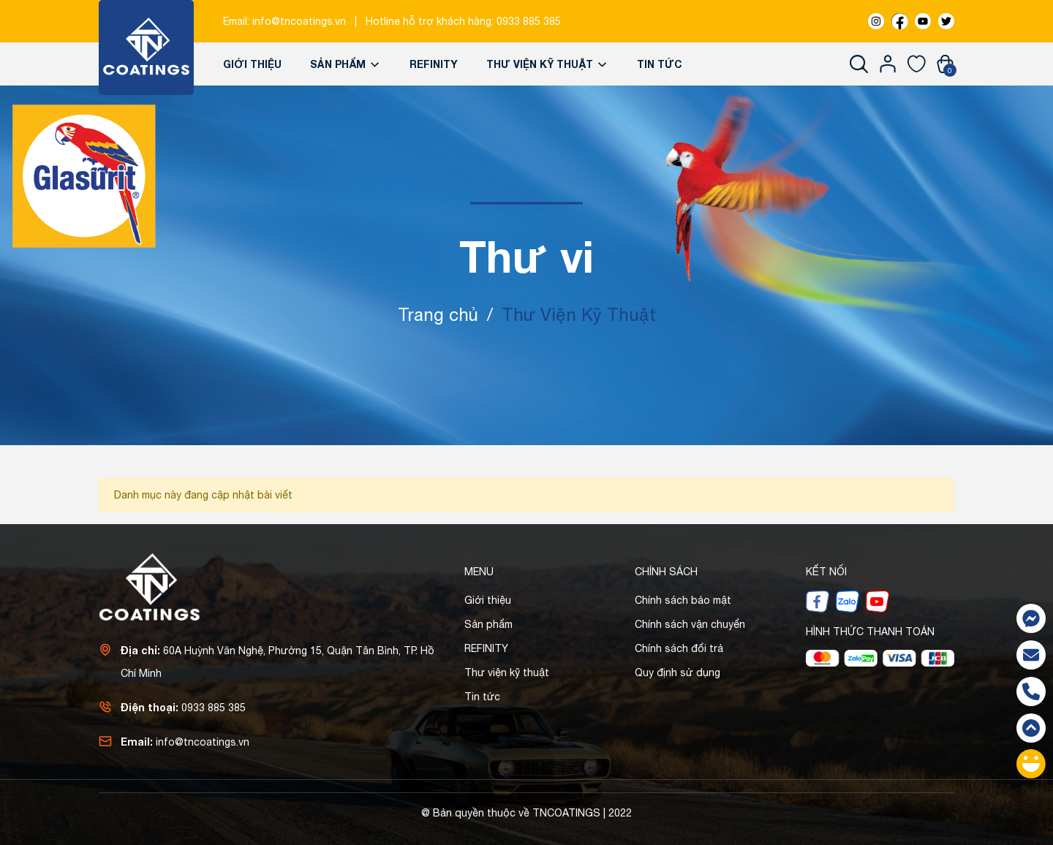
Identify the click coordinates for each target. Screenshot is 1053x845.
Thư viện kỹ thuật (547, 64)
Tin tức (659, 64)
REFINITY (434, 64)
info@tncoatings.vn (299, 21)
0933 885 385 (529, 21)
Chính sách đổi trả (679, 648)
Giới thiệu (252, 64)
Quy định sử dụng (677, 672)
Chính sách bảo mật (683, 600)
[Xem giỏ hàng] (945, 63)
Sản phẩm (345, 64)
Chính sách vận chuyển (690, 624)
